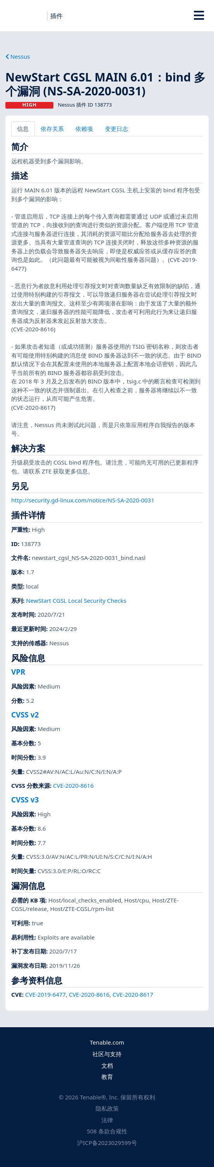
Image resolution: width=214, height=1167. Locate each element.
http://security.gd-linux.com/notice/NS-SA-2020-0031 (82, 500)
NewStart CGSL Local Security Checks (76, 600)
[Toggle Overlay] (199, 15)
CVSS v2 (25, 714)
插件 (56, 16)
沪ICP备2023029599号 (107, 1143)
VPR (18, 672)
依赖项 (84, 128)
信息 (23, 128)
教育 (107, 1076)
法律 (107, 1120)
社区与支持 (107, 1054)
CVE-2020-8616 (73, 785)
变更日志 (116, 128)
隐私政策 (107, 1108)
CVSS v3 (25, 799)
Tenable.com (107, 1042)
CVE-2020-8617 (133, 994)
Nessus (17, 56)
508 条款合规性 (107, 1131)
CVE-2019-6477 (45, 994)
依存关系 (52, 128)
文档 (107, 1065)
